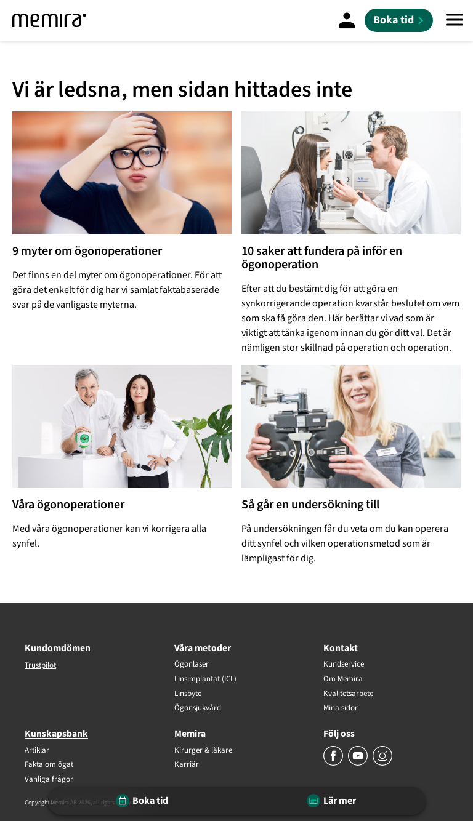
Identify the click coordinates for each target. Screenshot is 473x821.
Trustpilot (40, 665)
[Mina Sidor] (347, 20)
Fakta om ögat (49, 765)
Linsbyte (187, 694)
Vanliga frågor (49, 780)
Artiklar (37, 751)
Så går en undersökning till (310, 504)
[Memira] (49, 20)
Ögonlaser (191, 665)
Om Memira (343, 679)
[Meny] (454, 20)
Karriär (186, 765)
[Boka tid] (399, 20)
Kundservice (343, 665)
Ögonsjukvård (197, 708)
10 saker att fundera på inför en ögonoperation (321, 257)
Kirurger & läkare (203, 751)
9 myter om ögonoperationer (87, 251)
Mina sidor (340, 708)
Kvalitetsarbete (348, 694)
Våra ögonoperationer (68, 504)
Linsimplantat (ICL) (205, 679)
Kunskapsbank (56, 733)
